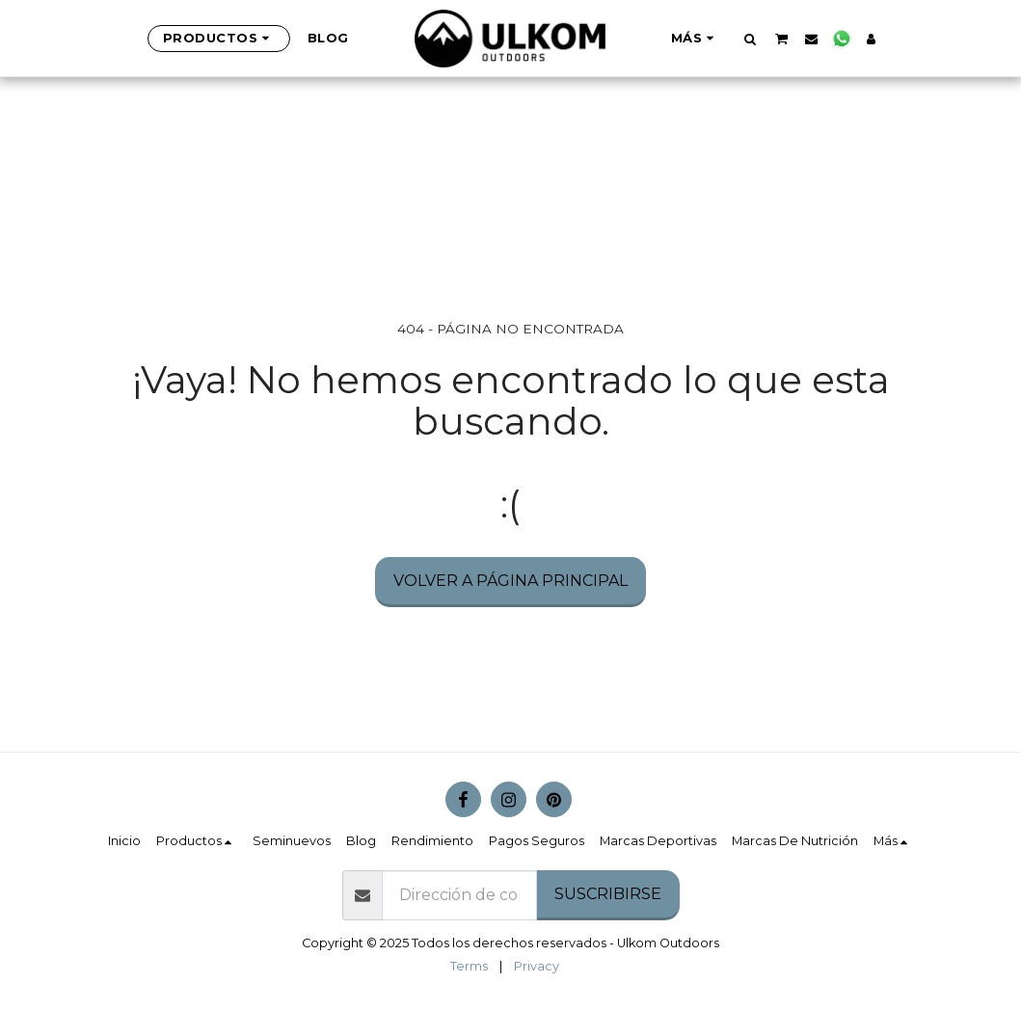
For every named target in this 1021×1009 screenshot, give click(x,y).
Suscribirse (607, 894)
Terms (469, 966)
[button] (751, 38)
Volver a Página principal (510, 580)
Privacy (536, 966)
